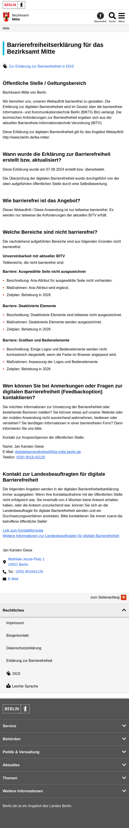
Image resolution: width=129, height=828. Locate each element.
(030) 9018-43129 (30, 457)
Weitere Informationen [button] (23, 791)
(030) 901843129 (29, 572)
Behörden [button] (11, 739)
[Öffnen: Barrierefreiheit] (100, 17)
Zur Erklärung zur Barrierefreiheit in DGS (38, 66)
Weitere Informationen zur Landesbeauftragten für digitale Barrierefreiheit (61, 536)
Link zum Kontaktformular (23, 530)
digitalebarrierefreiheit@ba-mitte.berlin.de (48, 452)
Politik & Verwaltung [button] (21, 752)
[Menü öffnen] (121, 17)
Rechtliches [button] (13, 610)
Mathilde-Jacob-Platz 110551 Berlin (26, 561)
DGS (13, 674)
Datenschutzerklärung (23, 648)
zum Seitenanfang (105, 597)
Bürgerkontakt (17, 635)
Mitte (6, 28)
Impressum (15, 623)
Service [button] (9, 726)
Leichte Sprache (22, 686)
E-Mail (13, 579)
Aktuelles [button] (11, 765)
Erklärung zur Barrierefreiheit (29, 661)
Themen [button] (10, 778)
